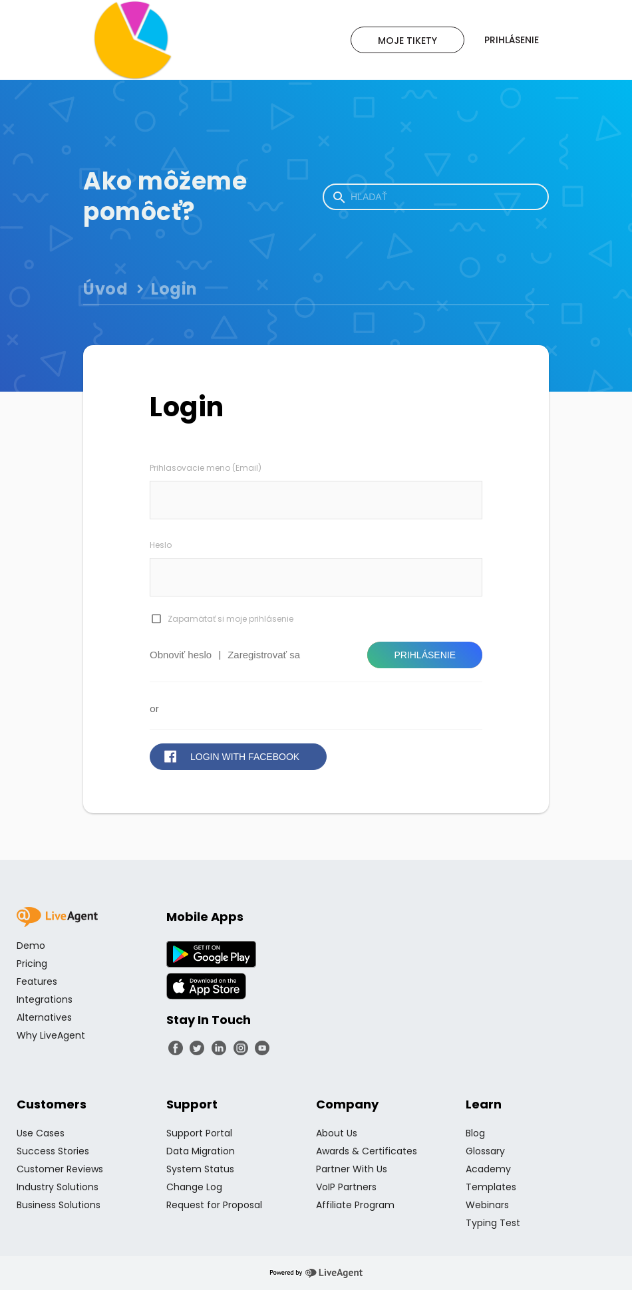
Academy (488, 1169)
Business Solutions (58, 1205)
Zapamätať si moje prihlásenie (230, 618)
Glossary (485, 1151)
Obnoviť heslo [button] (181, 654)
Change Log (194, 1187)
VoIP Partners (346, 1187)
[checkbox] (156, 619)
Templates (491, 1187)
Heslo (161, 545)
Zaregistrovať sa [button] (264, 654)
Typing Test (493, 1222)
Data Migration (200, 1151)
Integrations (45, 999)
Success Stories (53, 1151)
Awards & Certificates (366, 1151)
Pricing (32, 963)
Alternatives (44, 1017)
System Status (200, 1169)
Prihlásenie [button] (425, 655)
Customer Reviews (60, 1169)
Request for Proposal (214, 1205)
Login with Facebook (244, 756)
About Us (336, 1133)
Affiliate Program (355, 1205)
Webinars (487, 1205)
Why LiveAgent (51, 1035)
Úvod (105, 289)
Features (37, 981)
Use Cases (41, 1133)
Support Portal (199, 1133)
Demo (31, 945)
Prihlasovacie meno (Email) (205, 467)
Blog (475, 1133)
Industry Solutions (57, 1187)
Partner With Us (351, 1169)
